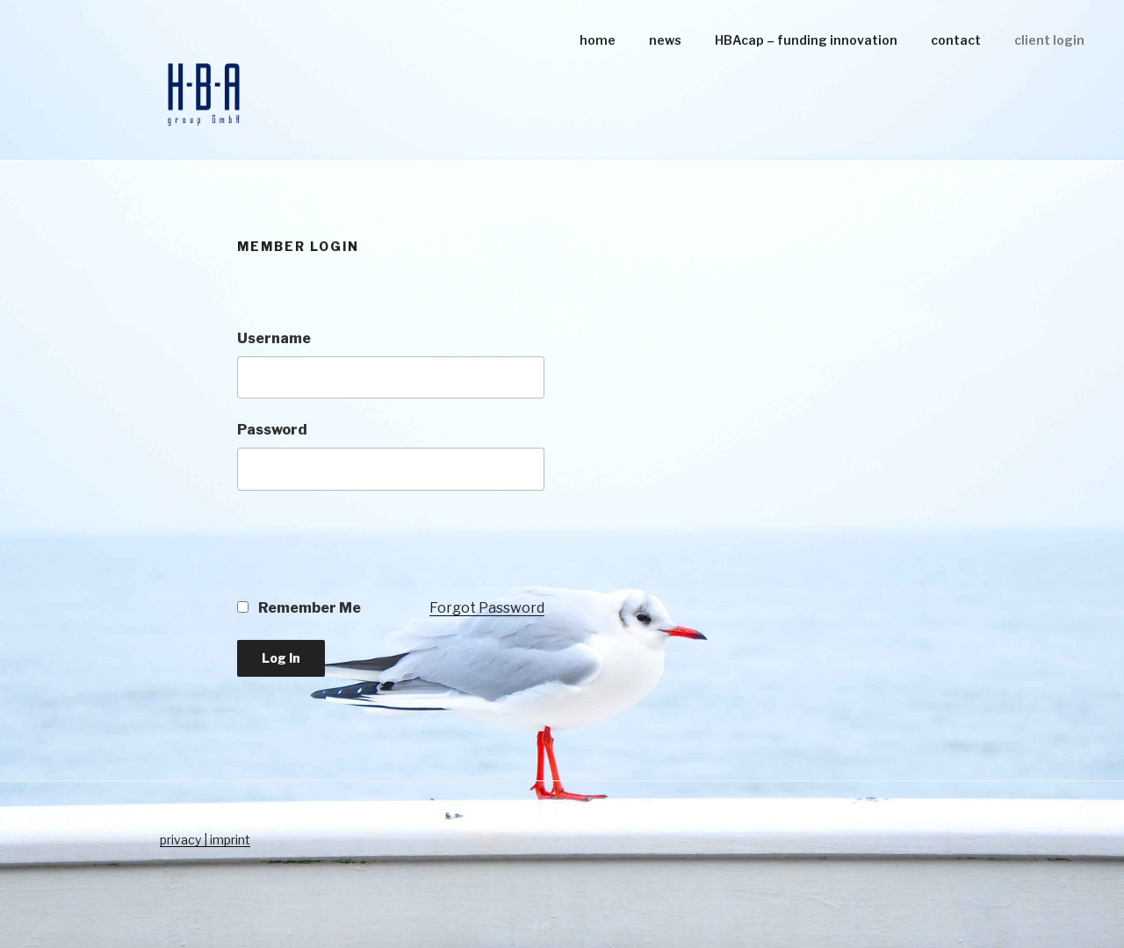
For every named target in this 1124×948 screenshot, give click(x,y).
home (598, 39)
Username (274, 338)
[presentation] (370, 555)
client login (1049, 39)
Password (272, 429)
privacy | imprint (205, 839)
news (665, 39)
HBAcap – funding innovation (806, 39)
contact (956, 39)
